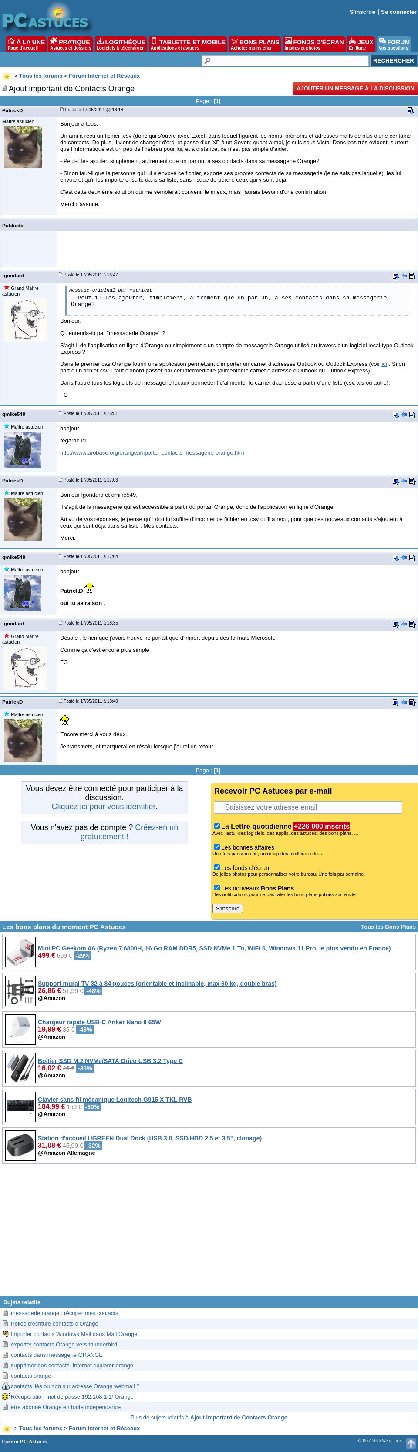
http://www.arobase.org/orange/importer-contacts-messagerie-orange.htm (152, 452)
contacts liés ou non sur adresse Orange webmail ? (75, 1386)
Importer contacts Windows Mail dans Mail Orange (74, 1334)
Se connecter (399, 12)
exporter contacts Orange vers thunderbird (64, 1344)
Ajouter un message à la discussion (356, 88)
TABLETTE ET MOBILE (188, 43)
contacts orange (31, 1375)
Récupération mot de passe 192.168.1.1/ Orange (72, 1396)
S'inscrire (362, 12)
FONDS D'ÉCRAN (314, 43)
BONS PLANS (255, 43)
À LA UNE (26, 43)
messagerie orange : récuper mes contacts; (65, 1313)
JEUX (361, 43)
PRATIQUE (70, 43)
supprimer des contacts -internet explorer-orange (72, 1365)
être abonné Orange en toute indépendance (66, 1407)
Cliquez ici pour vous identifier (103, 806)
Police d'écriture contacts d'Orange (54, 1323)
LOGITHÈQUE (121, 43)
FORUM (394, 43)
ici (384, 364)
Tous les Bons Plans (388, 927)
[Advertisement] (209, 1235)
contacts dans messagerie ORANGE (57, 1355)
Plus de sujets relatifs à (209, 1417)
